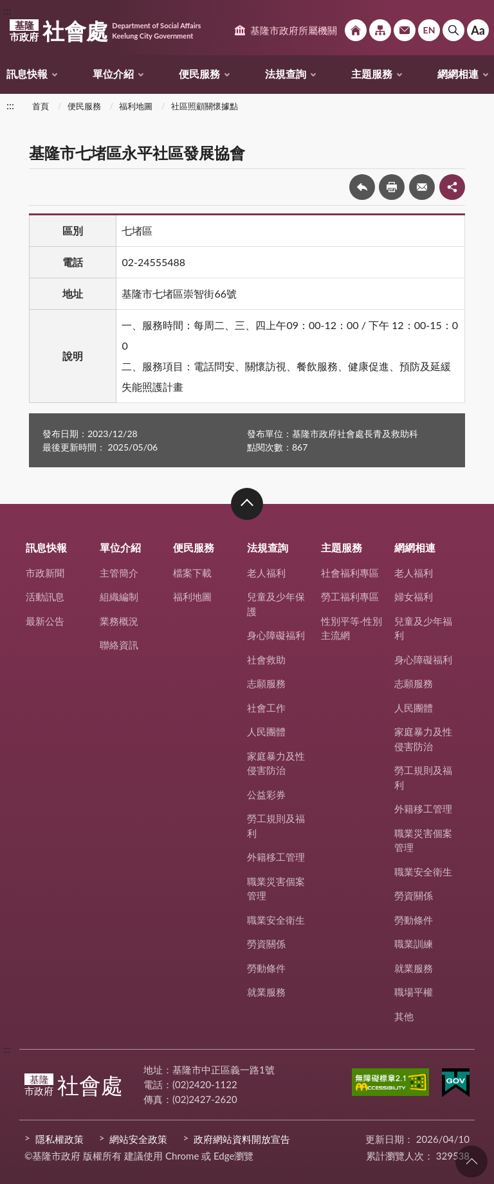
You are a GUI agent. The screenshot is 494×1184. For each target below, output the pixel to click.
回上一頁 (362, 187)
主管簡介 (119, 573)
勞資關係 (266, 943)
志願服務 (266, 683)
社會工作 (266, 707)
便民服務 (199, 73)
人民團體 (266, 731)
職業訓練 (413, 943)
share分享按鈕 (452, 187)
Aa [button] (478, 30)
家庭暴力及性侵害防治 (276, 763)
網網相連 (458, 73)
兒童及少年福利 (423, 628)
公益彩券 (266, 794)
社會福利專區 (350, 573)
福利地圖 (135, 106)
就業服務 (266, 992)
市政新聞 (45, 573)
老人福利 (266, 573)
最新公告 (45, 621)
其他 (404, 1016)
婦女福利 (413, 596)
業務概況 (119, 621)
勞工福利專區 (350, 596)
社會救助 (266, 659)
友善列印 (392, 187)
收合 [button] (247, 504)
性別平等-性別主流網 (352, 628)
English (429, 30)
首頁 (40, 106)
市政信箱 (405, 30)
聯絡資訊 (119, 644)
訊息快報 (27, 73)
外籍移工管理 (276, 857)
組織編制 (119, 596)
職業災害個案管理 (276, 888)
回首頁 (356, 30)
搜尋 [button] (453, 30)
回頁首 (471, 1161)
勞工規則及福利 (276, 825)
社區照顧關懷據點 (204, 106)
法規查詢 (285, 73)
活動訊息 (45, 596)
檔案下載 (192, 573)
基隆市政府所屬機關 (293, 30)
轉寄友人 (422, 187)
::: (7, 10)
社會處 (105, 30)
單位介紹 (113, 73)
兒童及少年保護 (276, 604)
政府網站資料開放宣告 (242, 1139)
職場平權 (413, 992)
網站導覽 (380, 30)
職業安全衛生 (276, 920)
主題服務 (371, 73)
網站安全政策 (138, 1139)
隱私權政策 (59, 1139)
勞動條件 (266, 968)
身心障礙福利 (276, 635)
